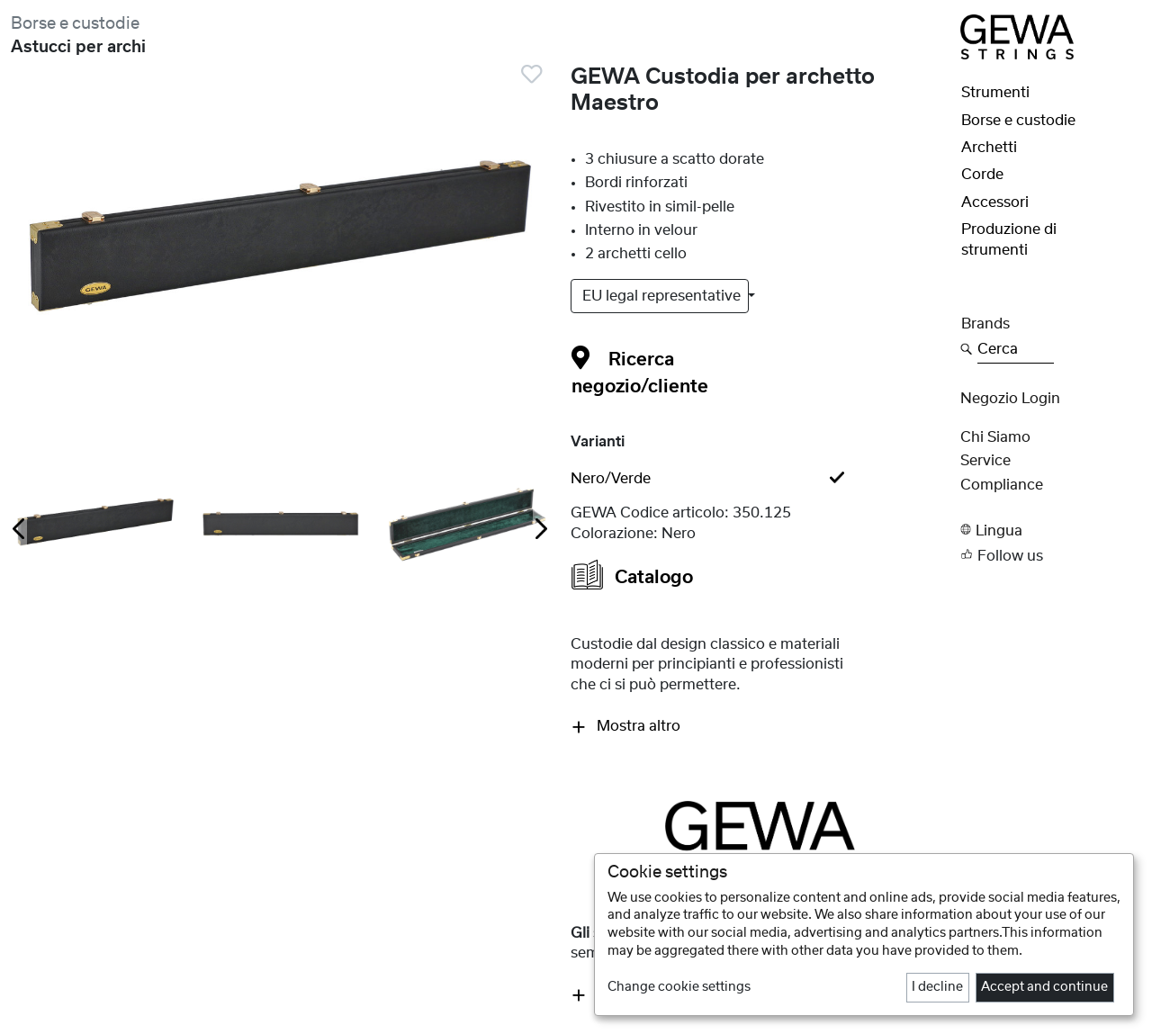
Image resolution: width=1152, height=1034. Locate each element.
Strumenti (995, 92)
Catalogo (632, 574)
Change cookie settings (679, 987)
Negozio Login (1010, 398)
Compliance (1001, 485)
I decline (937, 987)
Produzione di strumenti (1009, 239)
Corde (982, 174)
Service (985, 461)
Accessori (995, 202)
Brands (985, 324)
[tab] (760, 478)
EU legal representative (663, 296)
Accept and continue (1044, 987)
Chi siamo (995, 437)
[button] (1050, 529)
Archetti (989, 147)
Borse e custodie (75, 23)
